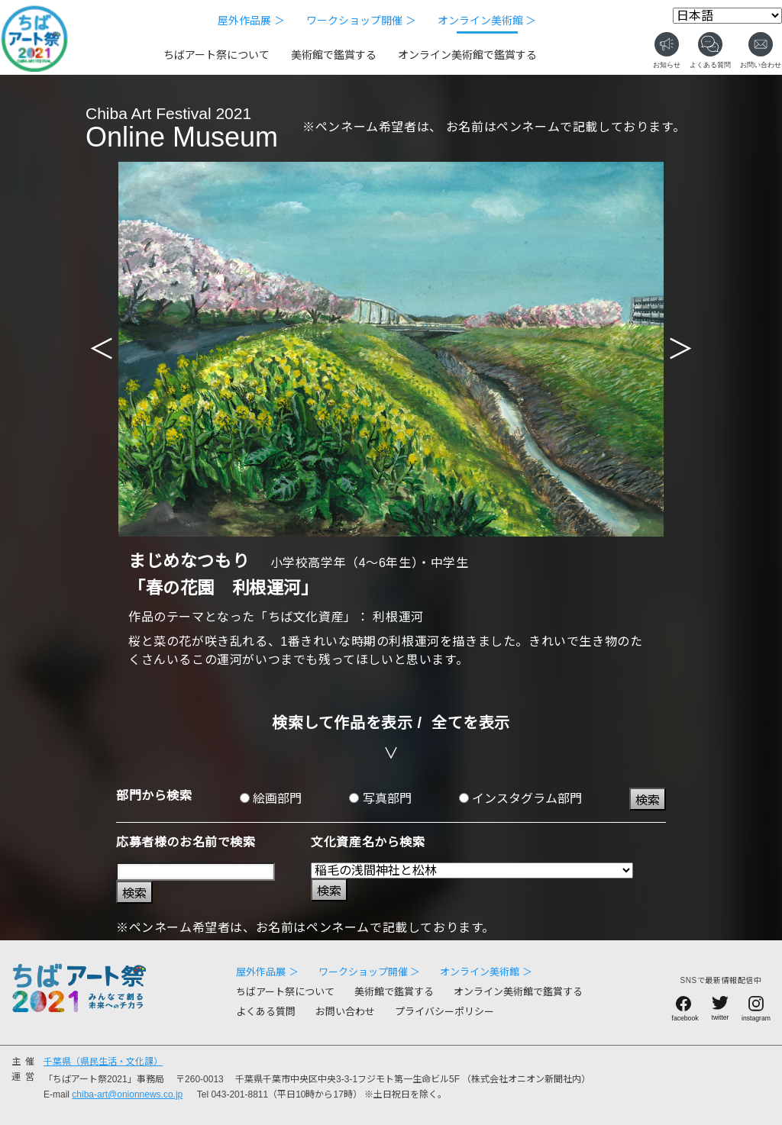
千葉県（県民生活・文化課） (103, 1061)
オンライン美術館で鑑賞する (467, 55)
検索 (647, 800)
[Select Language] (727, 16)
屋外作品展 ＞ (251, 21)
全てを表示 (470, 722)
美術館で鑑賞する (333, 55)
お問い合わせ (345, 1011)
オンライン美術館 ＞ (487, 21)
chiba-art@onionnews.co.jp (127, 1094)
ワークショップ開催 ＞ (361, 21)
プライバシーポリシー (444, 1011)
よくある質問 (266, 1011)
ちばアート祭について (216, 55)
